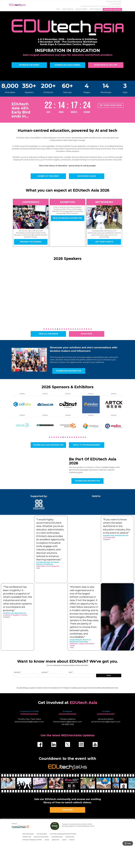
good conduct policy (28, 834)
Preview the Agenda (30, 242)
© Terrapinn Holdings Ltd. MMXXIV (32, 839)
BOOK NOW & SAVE (86, 176)
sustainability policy (57, 836)
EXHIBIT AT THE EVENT (48, 176)
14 (73, 329)
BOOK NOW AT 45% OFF (105, 65)
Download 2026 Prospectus (48, 445)
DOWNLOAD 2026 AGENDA (67, 65)
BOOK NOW (86, 334)
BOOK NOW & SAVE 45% (112, 9)
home (58, 9)
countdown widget (67, 107)
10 (64, 329)
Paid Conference (67, 9)
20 (86, 329)
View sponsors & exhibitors (67, 218)
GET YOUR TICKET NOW (111, 105)
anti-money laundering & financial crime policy (63, 834)
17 (79, 329)
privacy (47, 839)
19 (84, 329)
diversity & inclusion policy (41, 836)
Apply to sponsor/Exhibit (86, 445)
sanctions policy (70, 836)
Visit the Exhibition (95, 9)
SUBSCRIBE (67, 810)
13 (70, 329)
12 (68, 329)
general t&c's (55, 839)
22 (91, 329)
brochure (71, 839)
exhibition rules (27, 836)
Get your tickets (104, 242)
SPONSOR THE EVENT (29, 65)
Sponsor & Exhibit (81, 9)
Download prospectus (68, 371)
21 (88, 329)
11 (66, 329)
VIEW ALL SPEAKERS (48, 334)
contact (64, 839)
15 (75, 329)
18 (82, 329)
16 (77, 329)
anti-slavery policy (42, 834)
